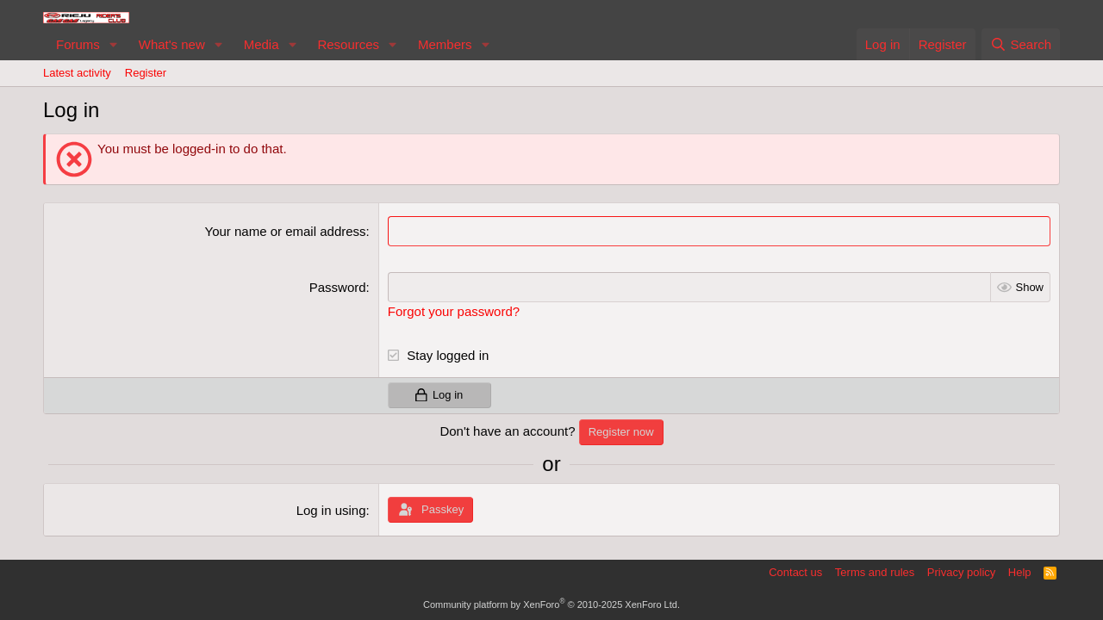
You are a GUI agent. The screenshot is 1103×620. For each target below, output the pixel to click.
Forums (78, 44)
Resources (348, 44)
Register (145, 72)
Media (261, 44)
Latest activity (77, 72)
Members (445, 44)
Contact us (795, 572)
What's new (172, 44)
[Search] (1020, 44)
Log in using (331, 510)
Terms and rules (874, 572)
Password (337, 287)
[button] (114, 44)
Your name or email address (285, 231)
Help (1019, 572)
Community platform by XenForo (551, 604)
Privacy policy (961, 572)
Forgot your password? (454, 311)
